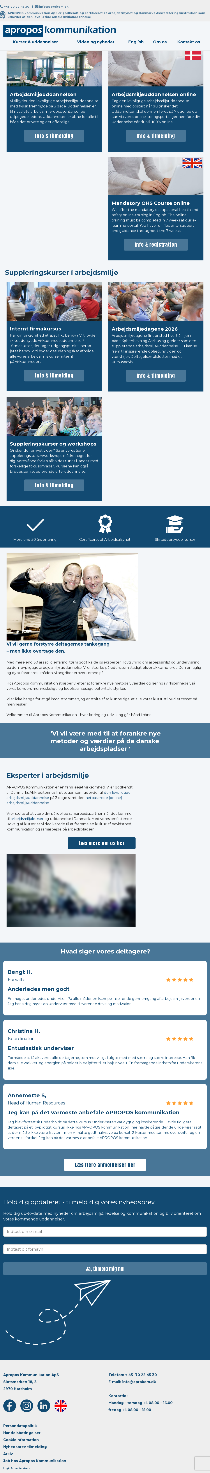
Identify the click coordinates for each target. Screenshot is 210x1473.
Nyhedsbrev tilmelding (25, 1447)
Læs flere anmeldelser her (105, 1164)
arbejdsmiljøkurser (27, 819)
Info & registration (156, 244)
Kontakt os (188, 42)
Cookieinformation (21, 1440)
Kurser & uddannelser (35, 42)
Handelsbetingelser (22, 1433)
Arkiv (8, 1454)
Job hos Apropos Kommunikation (34, 1461)
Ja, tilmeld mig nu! (105, 1268)
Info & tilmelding (54, 135)
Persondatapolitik (20, 1426)
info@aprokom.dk (54, 6)
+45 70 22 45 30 (16, 6)
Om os (160, 42)
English (136, 42)
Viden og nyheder (96, 42)
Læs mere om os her (102, 843)
